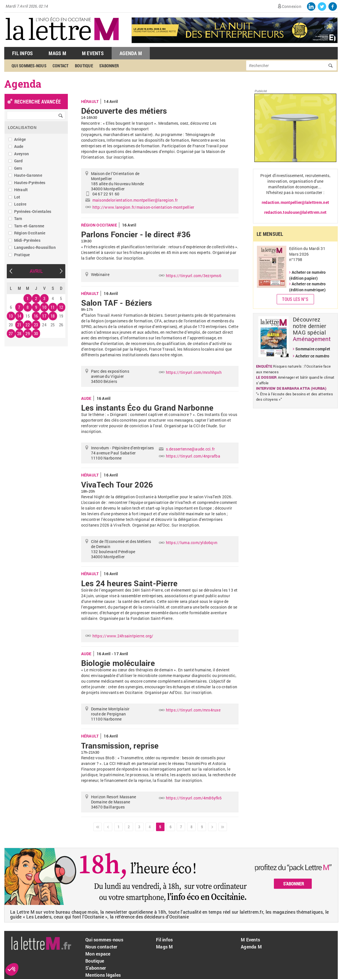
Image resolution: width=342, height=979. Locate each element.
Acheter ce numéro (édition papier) (307, 275)
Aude (18, 146)
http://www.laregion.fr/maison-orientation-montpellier (143, 207)
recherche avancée (37, 101)
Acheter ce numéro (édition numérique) (307, 286)
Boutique (84, 65)
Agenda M (131, 53)
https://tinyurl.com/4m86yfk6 (194, 798)
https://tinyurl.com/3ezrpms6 (193, 275)
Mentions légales (103, 975)
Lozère (20, 204)
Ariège (20, 139)
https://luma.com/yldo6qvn (192, 542)
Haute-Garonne (28, 175)
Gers (18, 168)
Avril (36, 271)
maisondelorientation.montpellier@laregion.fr (135, 200)
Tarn (18, 218)
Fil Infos (22, 53)
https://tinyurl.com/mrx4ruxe (193, 710)
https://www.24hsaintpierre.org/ (122, 636)
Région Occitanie (30, 233)
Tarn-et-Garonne (29, 225)
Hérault (21, 189)
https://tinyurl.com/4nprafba (193, 456)
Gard (18, 160)
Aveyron (21, 153)
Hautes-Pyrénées (30, 182)
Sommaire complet (312, 349)
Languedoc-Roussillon (35, 247)
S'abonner (109, 65)
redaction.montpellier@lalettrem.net (295, 202)
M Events (93, 53)
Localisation (22, 127)
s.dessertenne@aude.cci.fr (190, 449)
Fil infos (164, 940)
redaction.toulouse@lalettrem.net (295, 212)
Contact (61, 65)
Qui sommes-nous (29, 65)
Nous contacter (101, 947)
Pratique (22, 254)
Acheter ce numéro (312, 356)
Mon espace (98, 954)
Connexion (291, 6)
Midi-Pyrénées (27, 240)
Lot (17, 197)
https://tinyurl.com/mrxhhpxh (194, 372)
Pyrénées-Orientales (32, 211)
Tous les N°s (295, 299)
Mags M (57, 53)
